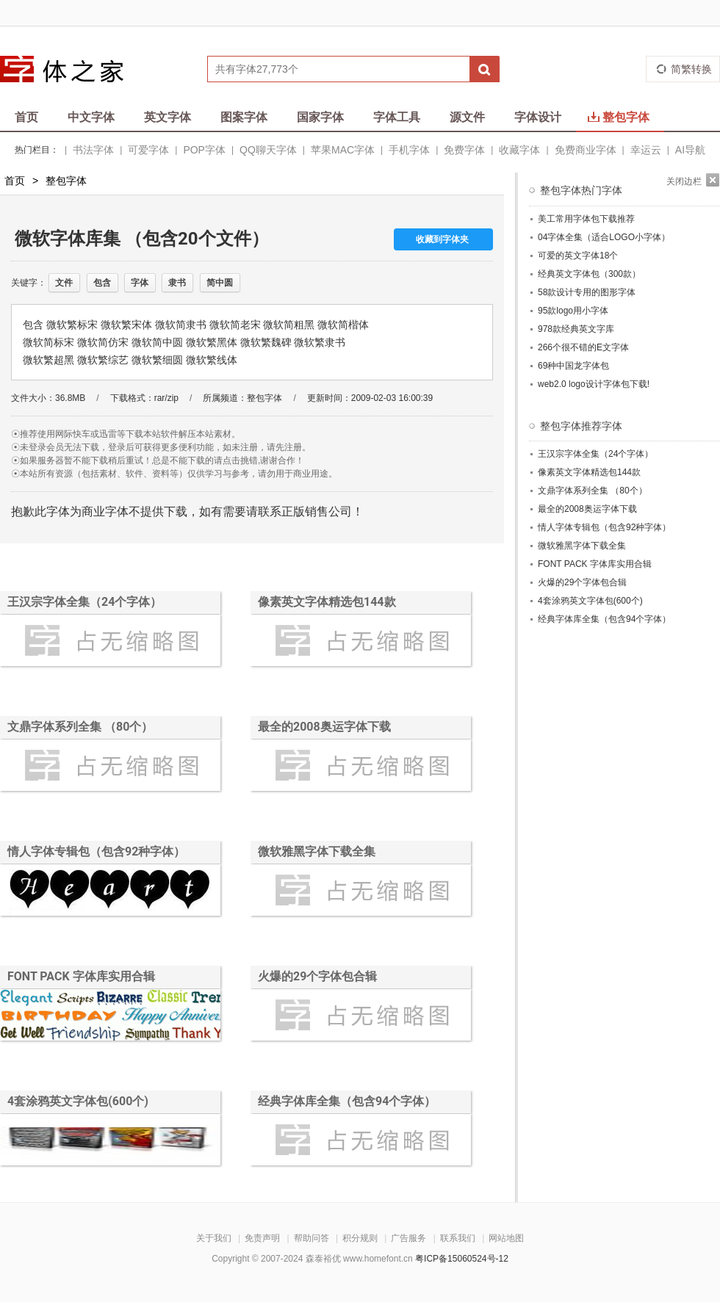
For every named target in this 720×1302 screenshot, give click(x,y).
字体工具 (396, 117)
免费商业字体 (585, 150)
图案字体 (243, 117)
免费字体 (464, 150)
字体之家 (71, 69)
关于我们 (213, 1238)
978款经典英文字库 (576, 329)
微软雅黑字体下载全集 (316, 851)
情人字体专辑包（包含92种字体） (96, 851)
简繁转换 (691, 69)
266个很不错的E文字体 (583, 347)
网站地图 (506, 1238)
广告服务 (408, 1238)
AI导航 (690, 150)
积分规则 (360, 1238)
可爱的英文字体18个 (578, 255)
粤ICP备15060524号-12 (461, 1259)
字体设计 (537, 117)
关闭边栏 (684, 181)
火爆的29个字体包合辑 (317, 976)
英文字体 (167, 117)
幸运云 (645, 150)
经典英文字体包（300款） (589, 274)
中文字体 (91, 117)
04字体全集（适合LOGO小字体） (604, 237)
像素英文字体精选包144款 (327, 602)
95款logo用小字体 (573, 310)
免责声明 (262, 1238)
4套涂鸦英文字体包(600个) (77, 1101)
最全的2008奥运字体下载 (324, 727)
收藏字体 (519, 150)
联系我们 (457, 1238)
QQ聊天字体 (268, 150)
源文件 (467, 117)
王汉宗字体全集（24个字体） (84, 602)
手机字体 (409, 150)
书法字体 (93, 150)
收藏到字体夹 (442, 239)
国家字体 (320, 117)
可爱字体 (148, 150)
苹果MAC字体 (343, 150)
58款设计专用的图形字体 (587, 292)
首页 (26, 117)
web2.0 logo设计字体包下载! (593, 384)
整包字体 (618, 117)
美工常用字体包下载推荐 (586, 219)
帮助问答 (311, 1238)
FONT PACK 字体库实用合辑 (81, 976)
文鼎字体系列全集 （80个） (80, 727)
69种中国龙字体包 (573, 366)
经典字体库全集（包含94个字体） (347, 1101)
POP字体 (204, 150)
